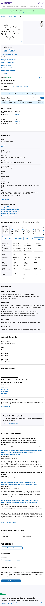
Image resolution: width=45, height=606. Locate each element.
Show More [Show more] (5, 199)
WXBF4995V (4, 391)
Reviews (4, 74)
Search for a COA (5, 406)
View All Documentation (10, 54)
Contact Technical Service (11, 581)
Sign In (11, 94)
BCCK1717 (4, 396)
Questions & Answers (8, 71)
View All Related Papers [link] (8, 522)
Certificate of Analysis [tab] (7, 376)
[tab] (4, 16)
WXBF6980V (4, 387)
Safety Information (7, 62)
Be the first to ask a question (12, 548)
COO (11, 50)
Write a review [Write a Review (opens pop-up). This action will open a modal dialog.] (15, 86)
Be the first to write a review (12, 561)
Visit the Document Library (10, 423)
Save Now (22, 13)
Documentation (6, 65)
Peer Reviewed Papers (8, 68)
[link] (7, 207)
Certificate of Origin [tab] (17, 376)
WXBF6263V (4, 389)
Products (3, 16)
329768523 (17, 121)
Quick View (8, 238)
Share (41, 78)
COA (5, 50)
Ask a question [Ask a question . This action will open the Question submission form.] (24, 86)
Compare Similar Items (8, 60)
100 (2, 147)
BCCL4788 (4, 394)
